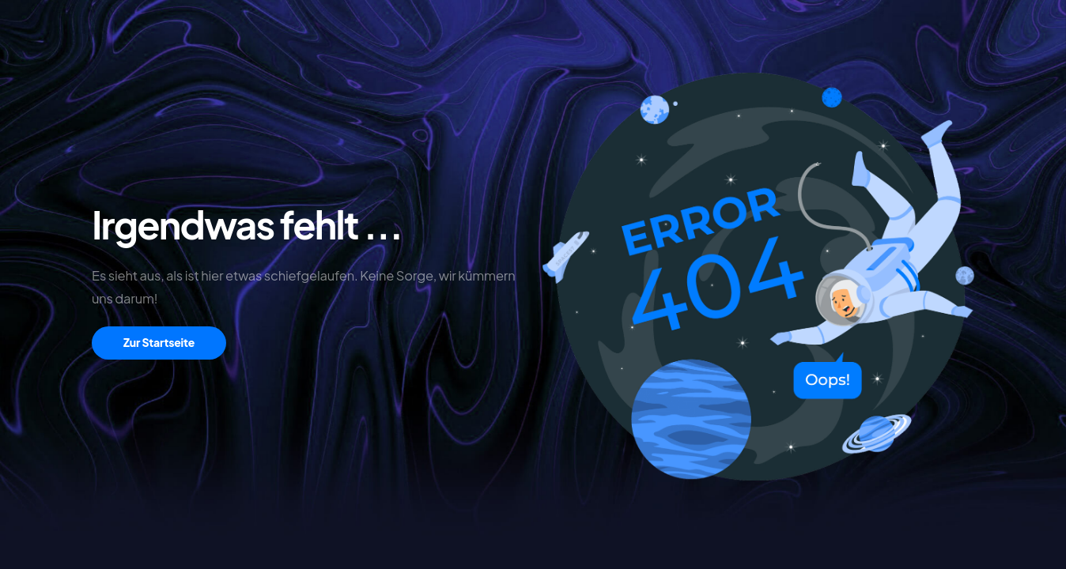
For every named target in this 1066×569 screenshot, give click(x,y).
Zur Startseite (159, 342)
